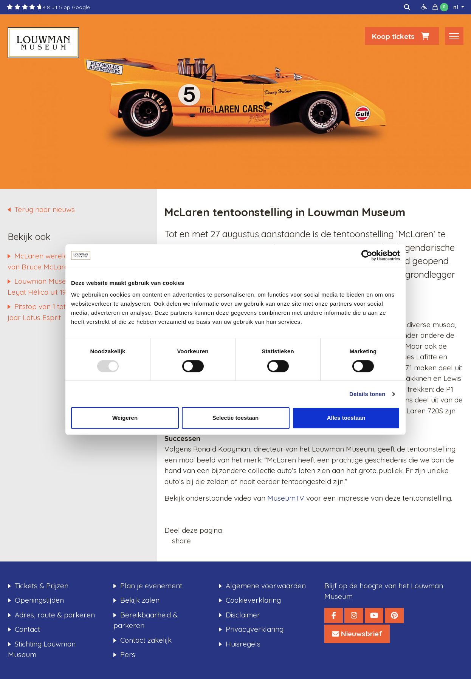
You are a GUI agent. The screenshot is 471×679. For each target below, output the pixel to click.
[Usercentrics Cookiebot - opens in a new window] (367, 255)
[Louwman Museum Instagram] (353, 615)
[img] (407, 7)
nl (456, 7)
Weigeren (125, 418)
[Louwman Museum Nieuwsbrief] (357, 634)
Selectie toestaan (235, 418)
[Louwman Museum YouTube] (374, 615)
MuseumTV (285, 498)
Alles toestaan (346, 418)
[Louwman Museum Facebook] (333, 615)
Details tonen (367, 394)
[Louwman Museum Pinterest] (394, 615)
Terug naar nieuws (44, 209)
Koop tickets (402, 36)
